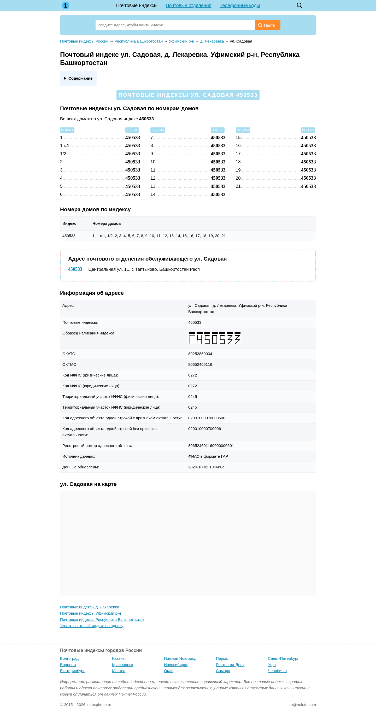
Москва (118, 670)
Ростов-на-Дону (230, 664)
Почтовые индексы (136, 5)
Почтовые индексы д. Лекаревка (89, 607)
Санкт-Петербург (283, 658)
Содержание (80, 78)
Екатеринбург (72, 670)
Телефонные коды (240, 5)
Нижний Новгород (180, 658)
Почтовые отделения (189, 5)
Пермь (222, 658)
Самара (223, 670)
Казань (118, 658)
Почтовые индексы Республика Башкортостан (102, 619)
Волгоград (69, 658)
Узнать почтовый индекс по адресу (92, 625)
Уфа (272, 664)
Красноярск (122, 664)
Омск (168, 670)
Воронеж (68, 664)
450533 (75, 269)
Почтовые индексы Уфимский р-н (90, 613)
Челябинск (277, 670)
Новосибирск (176, 664)
